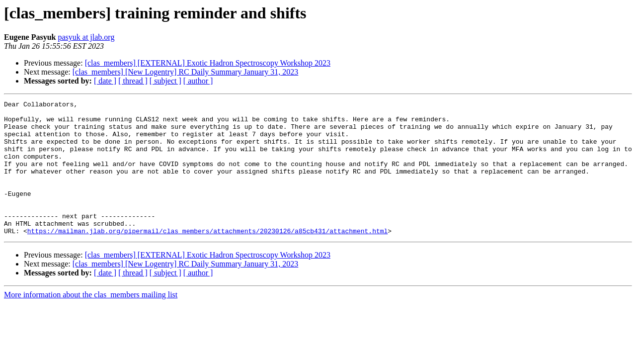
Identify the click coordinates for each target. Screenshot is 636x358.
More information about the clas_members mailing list (90, 321)
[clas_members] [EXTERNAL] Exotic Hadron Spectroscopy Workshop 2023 (207, 63)
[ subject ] (165, 81)
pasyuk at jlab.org (86, 37)
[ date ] (105, 81)
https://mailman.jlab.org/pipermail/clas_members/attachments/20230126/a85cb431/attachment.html (207, 257)
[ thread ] (133, 81)
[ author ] (198, 81)
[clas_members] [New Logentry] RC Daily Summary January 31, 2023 (186, 72)
